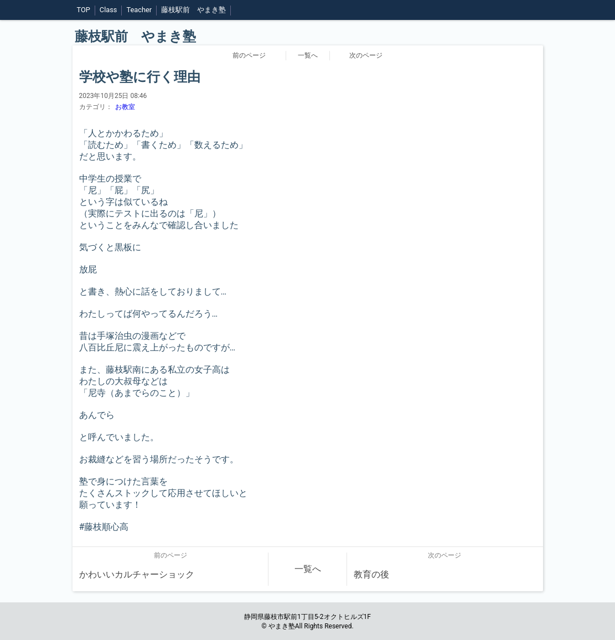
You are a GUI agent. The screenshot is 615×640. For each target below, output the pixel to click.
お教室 (125, 107)
